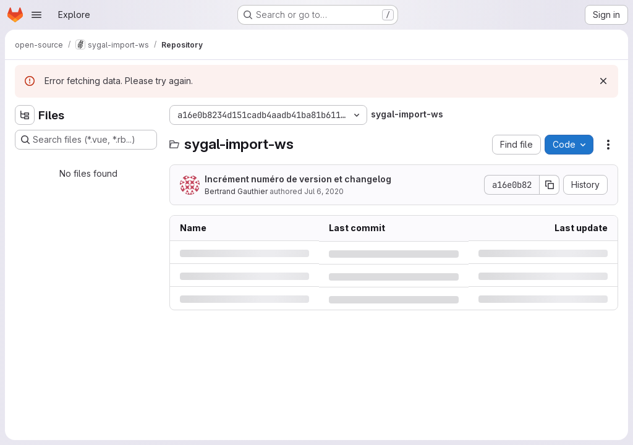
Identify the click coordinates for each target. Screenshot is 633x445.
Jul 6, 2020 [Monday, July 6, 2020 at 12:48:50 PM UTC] (324, 191)
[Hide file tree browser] (25, 115)
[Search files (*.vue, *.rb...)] (86, 140)
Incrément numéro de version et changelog (298, 179)
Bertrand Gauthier (236, 191)
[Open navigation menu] (36, 15)
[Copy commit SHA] (549, 185)
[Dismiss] (603, 81)
